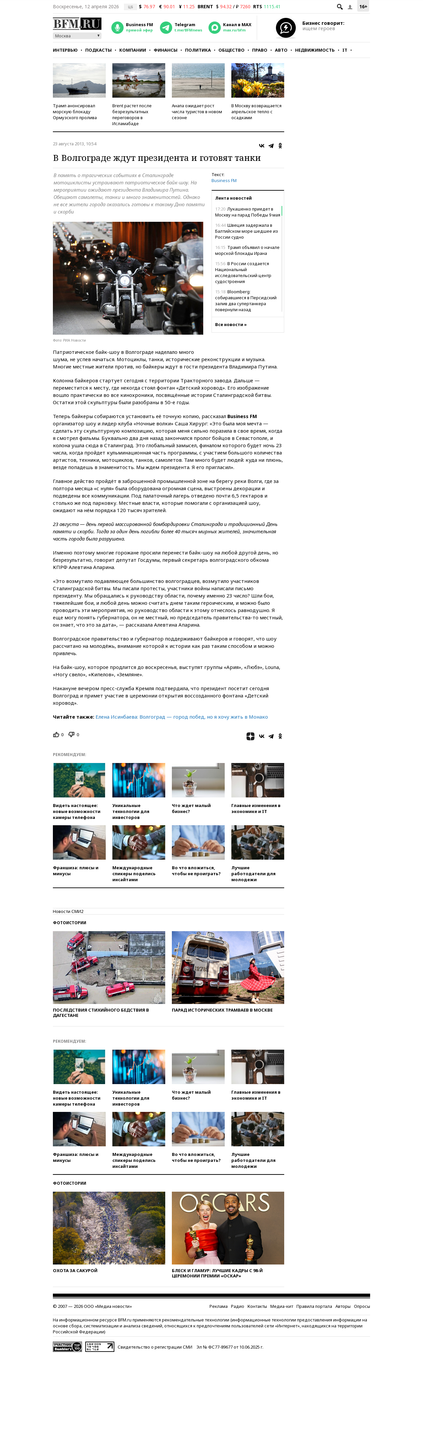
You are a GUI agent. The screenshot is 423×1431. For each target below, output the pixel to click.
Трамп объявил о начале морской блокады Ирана (247, 250)
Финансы (165, 50)
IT (344, 50)
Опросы (362, 1306)
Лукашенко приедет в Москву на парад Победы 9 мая (247, 212)
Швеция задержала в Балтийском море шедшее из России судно (246, 231)
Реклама (219, 1306)
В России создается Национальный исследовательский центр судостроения (243, 272)
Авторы (343, 1306)
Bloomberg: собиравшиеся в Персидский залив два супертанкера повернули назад (246, 300)
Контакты (257, 1306)
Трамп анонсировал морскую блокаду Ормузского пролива (75, 111)
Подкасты (98, 50)
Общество (231, 50)
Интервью (65, 50)
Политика (198, 50)
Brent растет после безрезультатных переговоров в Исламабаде (132, 114)
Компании (132, 50)
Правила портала (314, 1306)
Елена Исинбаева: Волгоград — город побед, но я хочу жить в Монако (181, 716)
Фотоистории (69, 923)
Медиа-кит (281, 1306)
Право (259, 50)
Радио (237, 1306)
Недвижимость (315, 50)
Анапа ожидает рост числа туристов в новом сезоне (197, 111)
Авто (281, 50)
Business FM (224, 180)
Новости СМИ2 (68, 911)
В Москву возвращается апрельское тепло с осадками (256, 111)
